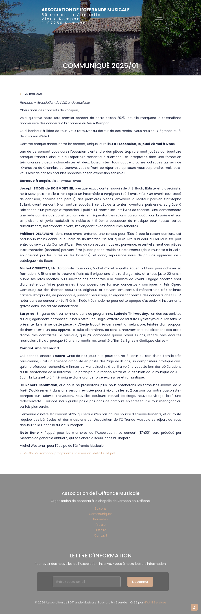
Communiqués (100, 514)
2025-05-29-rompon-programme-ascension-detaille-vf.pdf (68, 453)
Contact (100, 535)
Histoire (100, 530)
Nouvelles (100, 519)
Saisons (100, 508)
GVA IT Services (155, 602)
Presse (101, 524)
